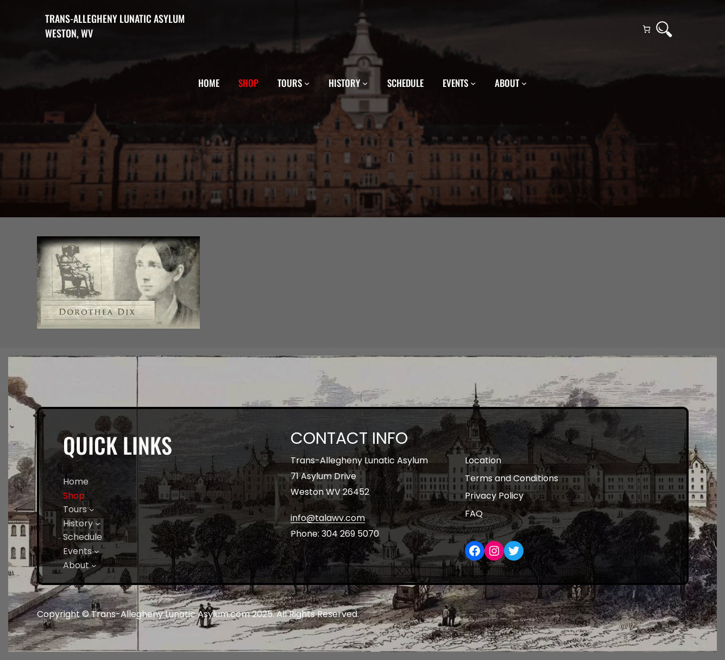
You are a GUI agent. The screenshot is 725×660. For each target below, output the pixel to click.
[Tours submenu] (307, 83)
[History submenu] (365, 83)
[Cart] (646, 29)
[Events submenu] (473, 83)
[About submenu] (524, 83)
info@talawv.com (328, 518)
